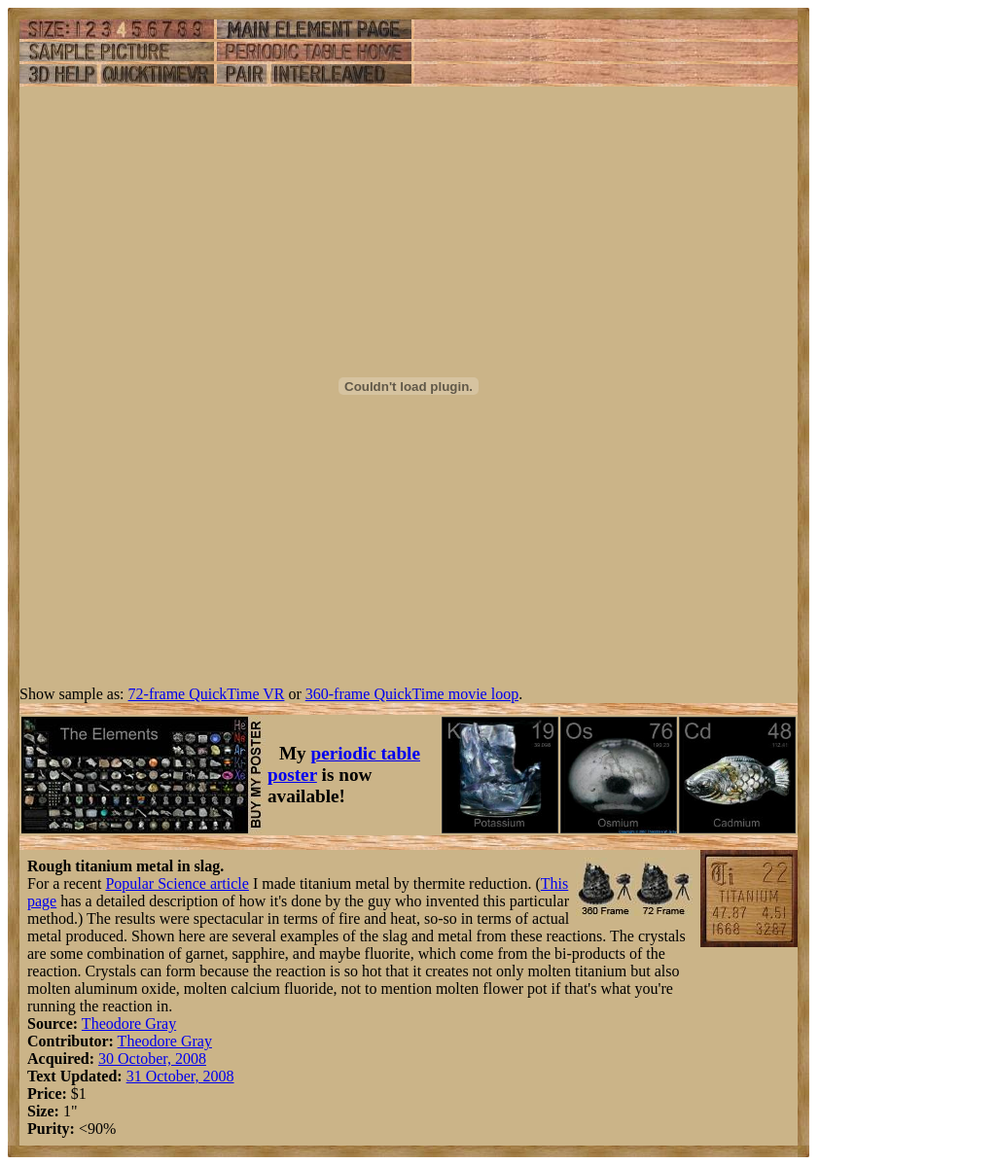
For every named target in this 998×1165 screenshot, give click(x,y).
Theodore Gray (129, 1023)
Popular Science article (177, 883)
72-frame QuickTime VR (206, 694)
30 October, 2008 (152, 1058)
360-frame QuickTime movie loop (411, 694)
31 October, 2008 (180, 1076)
